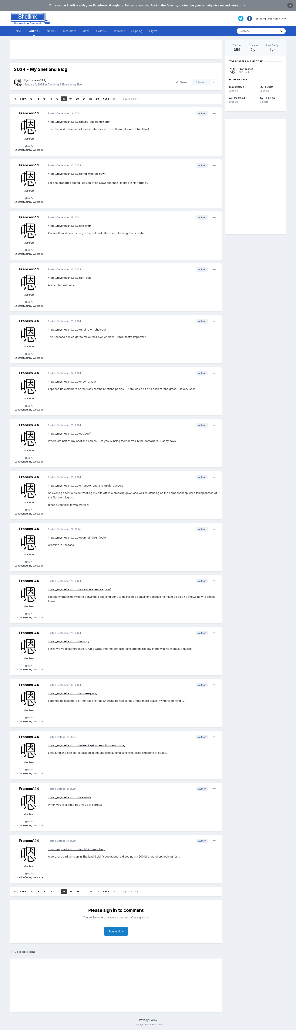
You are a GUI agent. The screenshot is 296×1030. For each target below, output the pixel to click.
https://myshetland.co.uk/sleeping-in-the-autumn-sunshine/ (86, 745)
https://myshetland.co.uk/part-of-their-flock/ (77, 537)
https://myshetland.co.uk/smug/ (68, 641)
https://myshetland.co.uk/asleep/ (69, 433)
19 (70, 99)
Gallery (101, 31)
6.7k (29, 146)
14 (37, 99)
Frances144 (37, 80)
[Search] (257, 31)
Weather (119, 31)
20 (77, 99)
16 (50, 99)
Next (106, 99)
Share (181, 82)
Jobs (86, 31)
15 (44, 99)
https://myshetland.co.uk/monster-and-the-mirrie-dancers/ (86, 485)
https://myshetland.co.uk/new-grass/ (72, 381)
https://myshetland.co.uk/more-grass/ (72, 693)
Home (17, 31)
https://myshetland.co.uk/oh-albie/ (70, 277)
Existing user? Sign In (271, 18)
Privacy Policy (148, 1020)
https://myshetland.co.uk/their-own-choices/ (77, 329)
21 (84, 99)
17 (57, 99)
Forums (34, 32)
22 (90, 99)
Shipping (136, 31)
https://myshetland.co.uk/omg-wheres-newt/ (77, 173)
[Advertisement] (116, 49)
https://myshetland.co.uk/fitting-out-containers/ (79, 121)
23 (97, 99)
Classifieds (69, 31)
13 (31, 99)
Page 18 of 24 (130, 99)
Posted (64, 113)
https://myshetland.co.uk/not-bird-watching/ (76, 849)
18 (64, 99)
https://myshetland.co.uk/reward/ (69, 797)
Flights (153, 31)
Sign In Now (116, 931)
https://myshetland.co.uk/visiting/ (69, 225)
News (51, 31)
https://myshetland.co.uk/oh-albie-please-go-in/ (79, 589)
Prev (23, 99)
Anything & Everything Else (65, 84)
